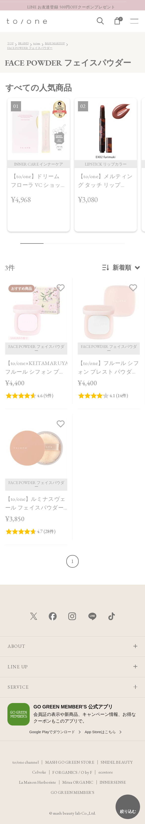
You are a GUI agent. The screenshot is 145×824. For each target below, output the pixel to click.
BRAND (23, 43)
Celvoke (38, 771)
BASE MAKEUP (55, 43)
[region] (72, 168)
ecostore (106, 771)
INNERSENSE (113, 781)
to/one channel (24, 761)
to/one (36, 43)
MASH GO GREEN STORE (69, 761)
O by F (87, 772)
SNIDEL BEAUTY (117, 761)
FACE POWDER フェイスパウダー (29, 48)
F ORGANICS (65, 772)
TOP (10, 43)
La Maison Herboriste (37, 781)
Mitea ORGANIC (78, 781)
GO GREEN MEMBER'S (72, 791)
